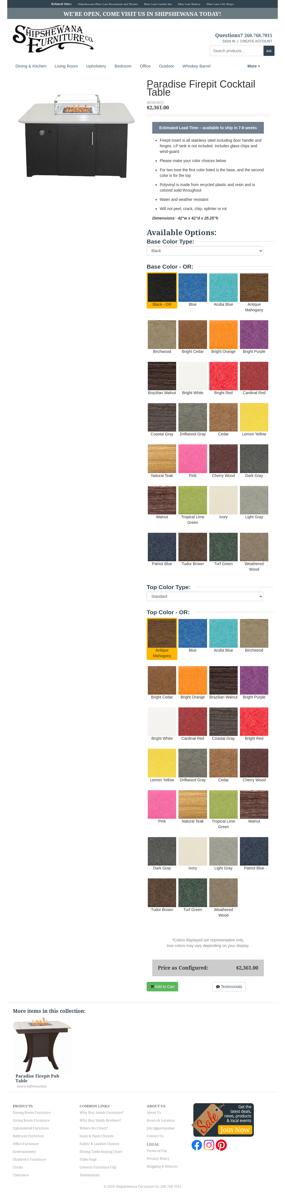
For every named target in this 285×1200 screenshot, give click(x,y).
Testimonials (229, 986)
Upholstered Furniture (31, 1128)
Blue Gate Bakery (189, 4)
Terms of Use (157, 1151)
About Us (154, 1113)
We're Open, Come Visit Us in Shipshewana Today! (142, 14)
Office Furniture (26, 1144)
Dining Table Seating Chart (101, 1152)
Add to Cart (162, 986)
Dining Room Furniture (31, 1113)
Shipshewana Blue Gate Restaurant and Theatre (108, 4)
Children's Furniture (29, 1160)
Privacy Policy (158, 1159)
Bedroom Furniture (28, 1136)
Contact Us (155, 1136)
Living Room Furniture (31, 1120)
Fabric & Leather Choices (99, 1144)
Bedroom (123, 66)
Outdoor (166, 66)
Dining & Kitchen (31, 66)
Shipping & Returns (162, 1166)
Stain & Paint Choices (96, 1136)
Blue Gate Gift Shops (220, 4)
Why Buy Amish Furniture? (102, 1113)
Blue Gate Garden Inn (158, 4)
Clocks (18, 1167)
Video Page (88, 1160)
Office (145, 66)
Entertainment (24, 1152)
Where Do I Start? (94, 1128)
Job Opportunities (161, 1128)
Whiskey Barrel (197, 66)
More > (225, 66)
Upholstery (96, 66)
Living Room (66, 66)
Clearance (21, 1175)
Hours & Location (161, 1120)
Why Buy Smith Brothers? (100, 1120)
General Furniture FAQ (98, 1167)
